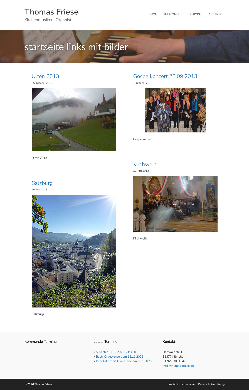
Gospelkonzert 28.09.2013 (165, 76)
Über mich (175, 14)
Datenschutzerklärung (211, 384)
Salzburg (42, 183)
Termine (195, 14)
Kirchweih (145, 164)
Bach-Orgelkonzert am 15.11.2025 (119, 357)
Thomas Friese (51, 11)
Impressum (188, 384)
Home (153, 14)
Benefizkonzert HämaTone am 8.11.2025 (124, 361)
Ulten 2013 (45, 76)
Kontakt (215, 14)
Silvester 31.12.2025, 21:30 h (116, 352)
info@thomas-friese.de (178, 366)
